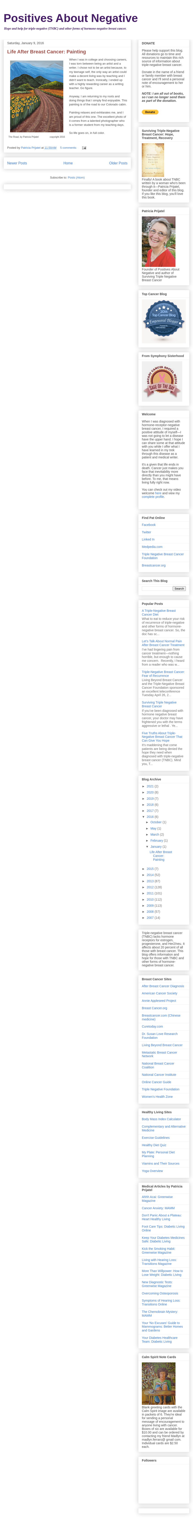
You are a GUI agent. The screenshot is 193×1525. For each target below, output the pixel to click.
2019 (151, 798)
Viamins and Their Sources (161, 1163)
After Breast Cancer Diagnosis (163, 986)
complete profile (153, 497)
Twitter (146, 532)
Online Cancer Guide (156, 1082)
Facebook (149, 525)
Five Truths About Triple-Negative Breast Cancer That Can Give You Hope (162, 737)
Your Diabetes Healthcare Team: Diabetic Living (160, 1339)
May (153, 828)
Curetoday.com (152, 1026)
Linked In (148, 539)
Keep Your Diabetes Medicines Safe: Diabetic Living (163, 1239)
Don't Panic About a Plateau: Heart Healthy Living (162, 1217)
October (156, 822)
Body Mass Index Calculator (161, 1119)
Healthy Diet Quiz (154, 1145)
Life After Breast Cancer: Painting (46, 51)
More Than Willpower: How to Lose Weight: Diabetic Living (162, 1273)
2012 (151, 887)
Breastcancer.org (154, 565)
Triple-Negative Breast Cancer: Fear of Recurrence (163, 674)
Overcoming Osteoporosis (160, 1293)
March (155, 834)
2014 (151, 875)
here (158, 493)
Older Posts (118, 163)
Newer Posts (17, 163)
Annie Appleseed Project (159, 1000)
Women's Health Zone (157, 1096)
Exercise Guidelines (156, 1137)
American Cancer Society (159, 993)
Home (68, 163)
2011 (151, 893)
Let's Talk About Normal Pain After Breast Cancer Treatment (163, 643)
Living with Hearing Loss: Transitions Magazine (159, 1262)
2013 (151, 881)
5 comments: (69, 147)
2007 (151, 917)
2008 (151, 911)
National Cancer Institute (159, 1074)
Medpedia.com (152, 547)
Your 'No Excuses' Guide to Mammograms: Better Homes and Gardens (162, 1326)
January (156, 846)
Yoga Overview (152, 1171)
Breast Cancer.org (154, 1008)
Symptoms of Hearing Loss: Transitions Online (161, 1302)
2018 (151, 804)
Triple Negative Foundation (161, 1089)
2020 (151, 792)
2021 (151, 786)
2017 (151, 811)
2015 (151, 869)
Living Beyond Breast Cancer (162, 1045)
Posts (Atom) (76, 177)
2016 (151, 817)
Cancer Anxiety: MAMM (158, 1208)
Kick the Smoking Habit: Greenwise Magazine (158, 1250)
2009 (151, 905)
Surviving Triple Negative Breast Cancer (159, 704)
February (157, 840)
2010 (151, 899)
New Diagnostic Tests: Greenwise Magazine (157, 1284)
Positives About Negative (71, 18)
